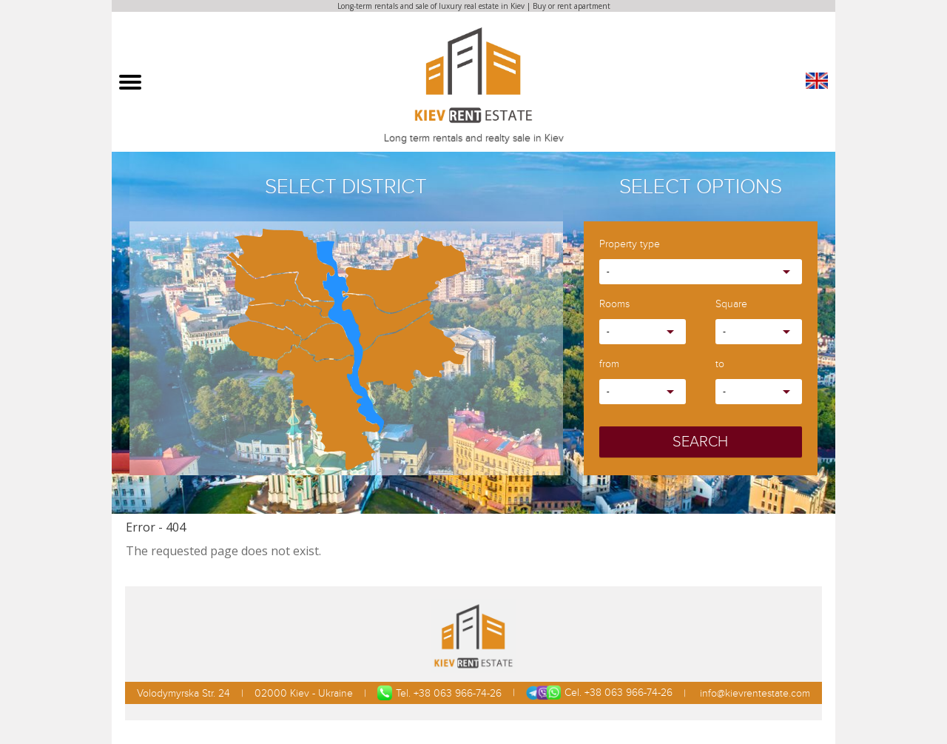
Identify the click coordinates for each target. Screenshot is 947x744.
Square (731, 304)
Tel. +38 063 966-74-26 (439, 693)
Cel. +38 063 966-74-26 (599, 693)
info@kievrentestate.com (753, 693)
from (609, 364)
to (719, 364)
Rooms (614, 304)
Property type (629, 244)
